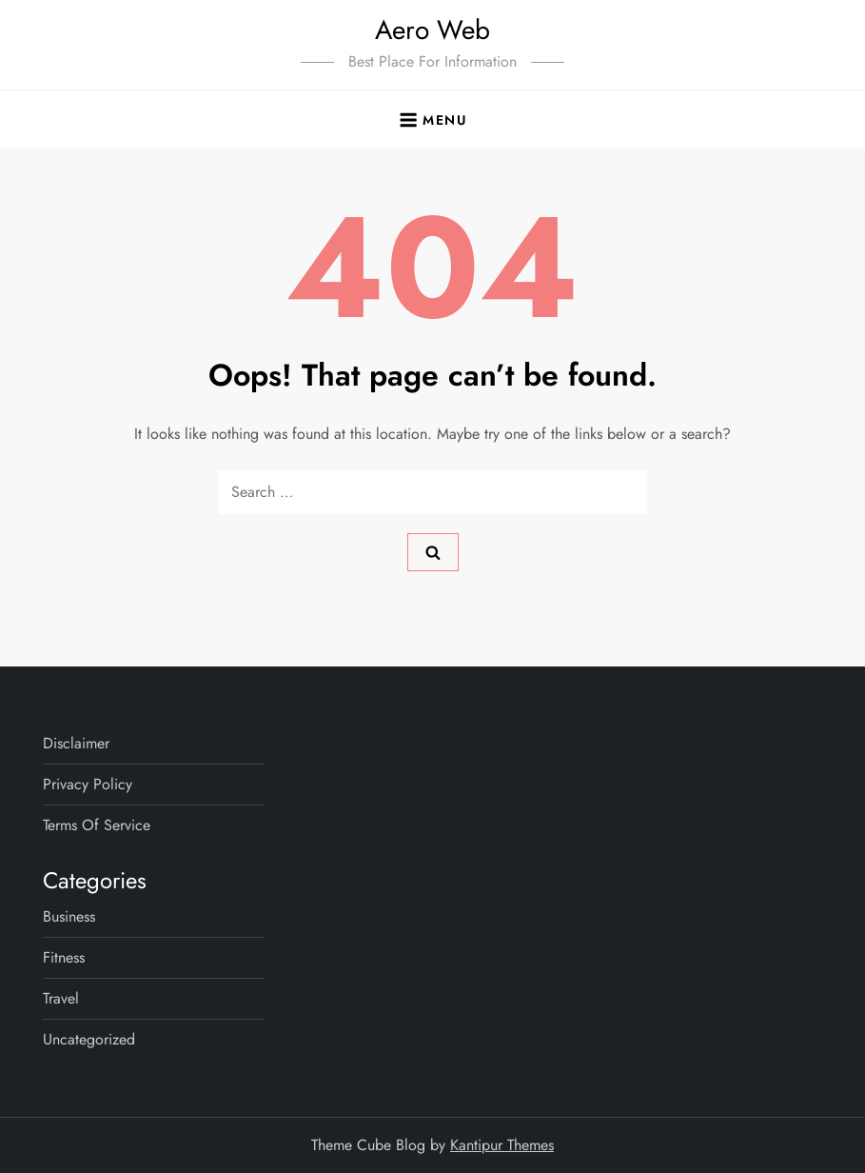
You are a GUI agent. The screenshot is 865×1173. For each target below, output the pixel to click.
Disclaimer (76, 743)
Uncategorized (89, 1039)
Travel (61, 998)
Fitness (64, 957)
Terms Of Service (96, 825)
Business (69, 916)
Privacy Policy (87, 784)
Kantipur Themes (502, 1145)
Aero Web (432, 30)
